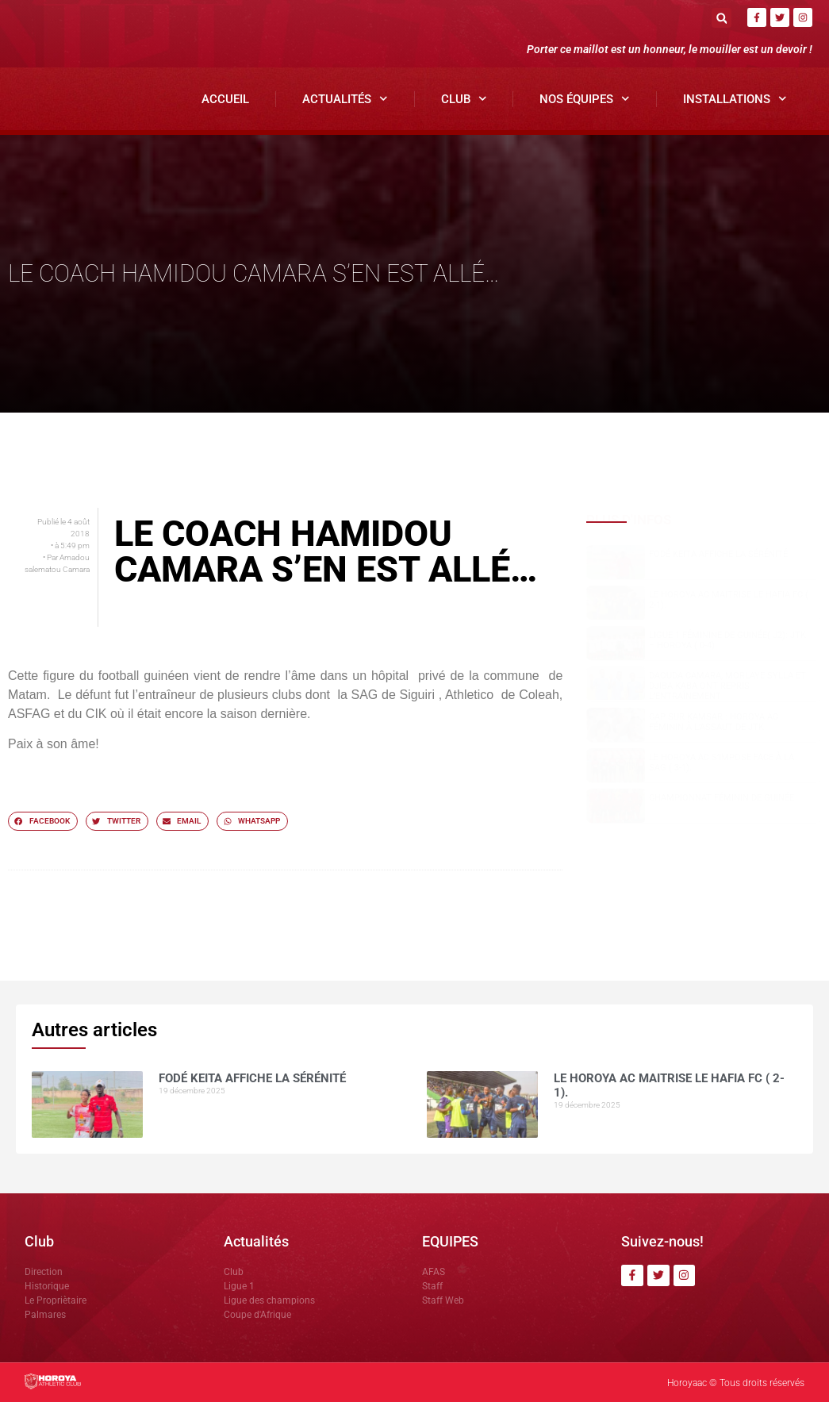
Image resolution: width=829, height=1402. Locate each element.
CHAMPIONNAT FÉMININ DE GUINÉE (721, 798)
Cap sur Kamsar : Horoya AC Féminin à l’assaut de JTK (713, 722)
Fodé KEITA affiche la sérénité (718, 554)
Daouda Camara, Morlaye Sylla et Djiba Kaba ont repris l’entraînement (727, 685)
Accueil (225, 99)
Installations (735, 98)
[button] (721, 18)
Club (464, 98)
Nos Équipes (584, 98)
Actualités (345, 98)
